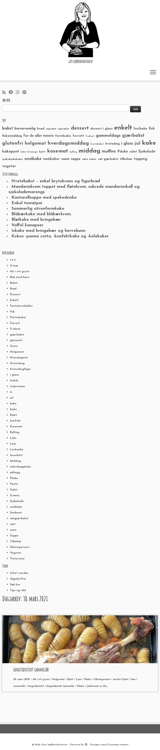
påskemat (93, 686)
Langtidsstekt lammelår (31, 669)
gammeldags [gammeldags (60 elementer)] (108, 136)
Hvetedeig (17, 363)
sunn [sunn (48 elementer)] (65, 159)
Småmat (16, 512)
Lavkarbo (16, 449)
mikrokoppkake (20, 466)
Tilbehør (15, 541)
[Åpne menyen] (153, 72)
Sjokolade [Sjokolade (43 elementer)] (147, 151)
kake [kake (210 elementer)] (149, 143)
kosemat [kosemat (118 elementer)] (57, 151)
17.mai (14, 265)
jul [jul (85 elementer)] (137, 143)
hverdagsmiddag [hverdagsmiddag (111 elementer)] (68, 143)
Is (11, 392)
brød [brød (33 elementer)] (40, 128)
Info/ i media (19, 573)
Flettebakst (18, 317)
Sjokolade (17, 501)
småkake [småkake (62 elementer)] (33, 159)
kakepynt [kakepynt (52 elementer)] (10, 152)
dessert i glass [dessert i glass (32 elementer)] (101, 128)
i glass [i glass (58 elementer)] (127, 144)
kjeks (13, 409)
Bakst (14, 283)
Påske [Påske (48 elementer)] (122, 151)
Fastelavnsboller (21, 306)
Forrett (15, 323)
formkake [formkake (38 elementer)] (63, 136)
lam (133, 679)
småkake (16, 507)
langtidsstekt (36, 686)
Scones (15, 495)
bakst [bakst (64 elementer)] (7, 128)
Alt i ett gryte (19, 271)
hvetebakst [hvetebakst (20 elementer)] (97, 144)
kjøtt (125, 679)
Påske (14, 478)
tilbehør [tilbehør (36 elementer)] (126, 159)
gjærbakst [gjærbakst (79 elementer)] (133, 135)
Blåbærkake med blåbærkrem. (41, 214)
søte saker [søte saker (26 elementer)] (89, 159)
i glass (14, 375)
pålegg (15, 472)
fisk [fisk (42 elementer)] (152, 128)
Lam (13, 443)
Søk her (15, 584)
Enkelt (14, 300)
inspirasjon (17, 386)
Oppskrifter (18, 578)
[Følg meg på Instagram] (19, 92)
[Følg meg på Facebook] (12, 92)
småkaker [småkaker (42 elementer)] (51, 159)
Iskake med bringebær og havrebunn (48, 231)
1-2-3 (13, 260)
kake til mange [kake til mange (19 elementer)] (29, 152)
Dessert (15, 294)
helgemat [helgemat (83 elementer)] (35, 143)
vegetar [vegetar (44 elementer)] (9, 166)
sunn (13, 530)
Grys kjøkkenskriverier (54, 745)
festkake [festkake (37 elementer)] (140, 128)
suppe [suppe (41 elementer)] (76, 159)
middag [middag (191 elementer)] (89, 151)
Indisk (14, 380)
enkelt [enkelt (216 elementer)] (123, 128)
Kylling (14, 432)
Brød (13, 288)
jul (11, 397)
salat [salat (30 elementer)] (133, 151)
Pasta (14, 484)
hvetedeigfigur (20, 369)
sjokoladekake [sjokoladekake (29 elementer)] (12, 159)
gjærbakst (17, 334)
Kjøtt (13, 415)
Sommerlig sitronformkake (37, 209)
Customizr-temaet (117, 745)
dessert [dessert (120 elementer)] (80, 128)
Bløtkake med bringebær (36, 220)
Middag (15, 461)
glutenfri (16, 340)
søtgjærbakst (19, 518)
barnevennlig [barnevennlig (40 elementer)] (24, 128)
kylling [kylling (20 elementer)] (73, 152)
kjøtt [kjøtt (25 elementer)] (42, 152)
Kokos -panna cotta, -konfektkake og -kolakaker (60, 236)
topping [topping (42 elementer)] (140, 159)
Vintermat (17, 558)
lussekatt (16, 455)
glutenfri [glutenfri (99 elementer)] (12, 143)
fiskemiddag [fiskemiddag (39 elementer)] (12, 136)
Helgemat (17, 352)
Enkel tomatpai (26, 203)
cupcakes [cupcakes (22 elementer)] (63, 129)
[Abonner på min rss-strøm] (5, 92)
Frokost (15, 329)
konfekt (15, 420)
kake (13, 403)
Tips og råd (18, 590)
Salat (14, 489)
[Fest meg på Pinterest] (25, 92)
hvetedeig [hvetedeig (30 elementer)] (112, 143)
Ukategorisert (20, 547)
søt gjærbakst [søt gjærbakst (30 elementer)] (108, 159)
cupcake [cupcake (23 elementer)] (51, 129)
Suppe (14, 535)
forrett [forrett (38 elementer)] (78, 136)
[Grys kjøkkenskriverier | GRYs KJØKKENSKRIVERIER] (80, 29)
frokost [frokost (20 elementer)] (90, 136)
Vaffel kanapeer (27, 225)
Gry (105, 686)
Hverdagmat (19, 357)
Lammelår (19, 686)
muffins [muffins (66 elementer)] (109, 151)
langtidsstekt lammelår (60, 686)
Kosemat (16, 426)
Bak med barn (19, 277)
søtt (12, 524)
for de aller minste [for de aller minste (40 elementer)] (38, 136)
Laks (13, 438)
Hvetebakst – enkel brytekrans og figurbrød (55, 181)
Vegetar (15, 553)
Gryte (14, 346)
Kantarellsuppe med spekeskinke (44, 197)
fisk (12, 311)
